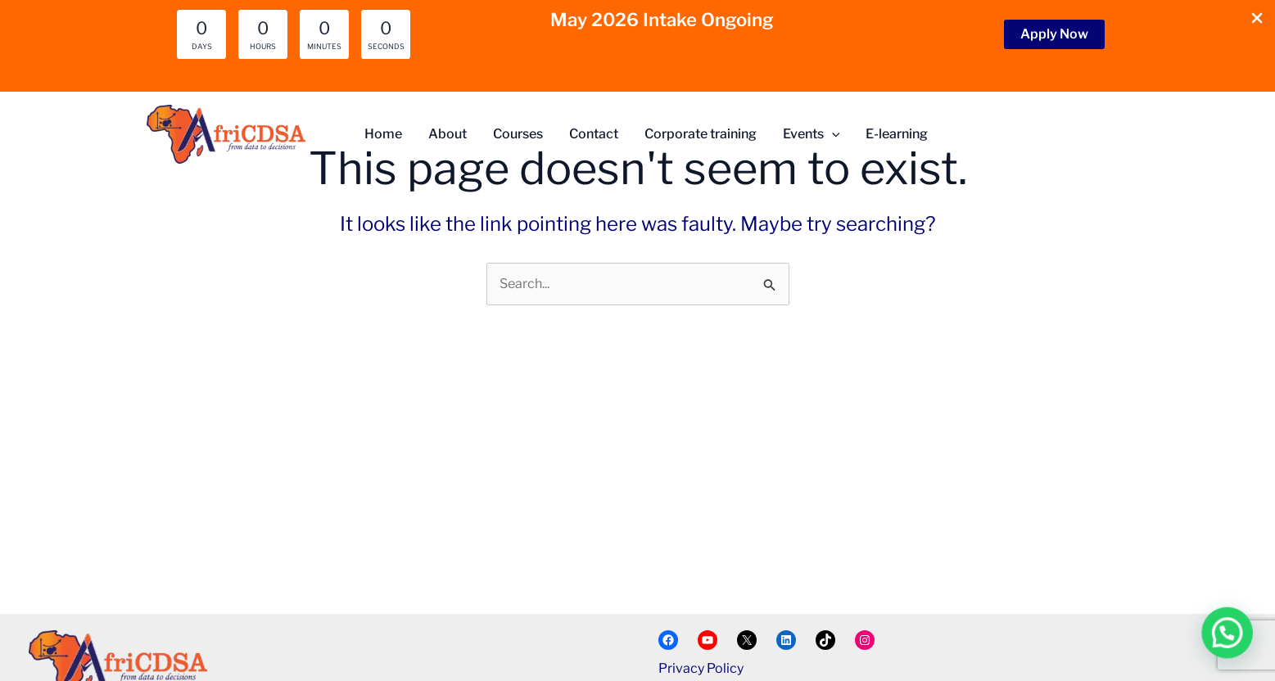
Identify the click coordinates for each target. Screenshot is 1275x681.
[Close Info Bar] (1257, 19)
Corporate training (700, 134)
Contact (593, 134)
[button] (1054, 34)
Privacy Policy (701, 668)
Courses (518, 134)
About (447, 134)
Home (383, 134)
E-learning (897, 134)
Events (811, 134)
